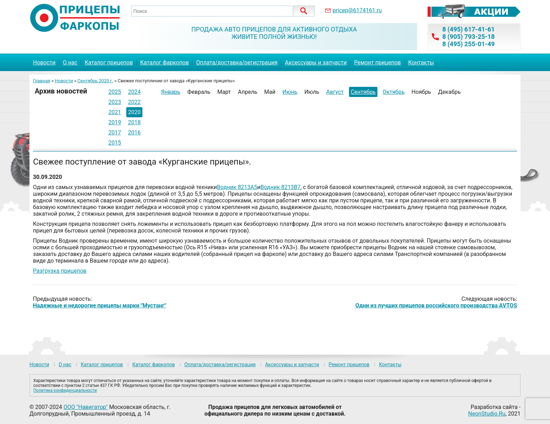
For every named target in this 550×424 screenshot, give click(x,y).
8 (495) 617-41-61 (468, 29)
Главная (41, 80)
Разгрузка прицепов (59, 270)
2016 (134, 132)
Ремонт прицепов (377, 62)
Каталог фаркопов (164, 62)
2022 (134, 102)
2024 (134, 92)
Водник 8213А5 (237, 187)
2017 (114, 132)
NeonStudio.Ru (486, 413)
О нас (70, 62)
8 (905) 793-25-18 (468, 36)
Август (335, 92)
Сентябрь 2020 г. (95, 80)
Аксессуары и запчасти (316, 62)
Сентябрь (363, 92)
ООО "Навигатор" (85, 407)
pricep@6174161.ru (357, 10)
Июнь (289, 92)
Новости (44, 62)
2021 (114, 112)
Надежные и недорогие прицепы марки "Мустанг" (99, 305)
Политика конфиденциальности (65, 390)
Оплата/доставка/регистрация (236, 62)
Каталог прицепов (109, 62)
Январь (170, 92)
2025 (114, 92)
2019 (114, 122)
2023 (114, 102)
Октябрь (394, 92)
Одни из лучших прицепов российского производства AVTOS (436, 305)
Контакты (421, 62)
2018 (134, 122)
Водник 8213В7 (281, 187)
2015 (114, 142)
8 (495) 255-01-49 (468, 44)
